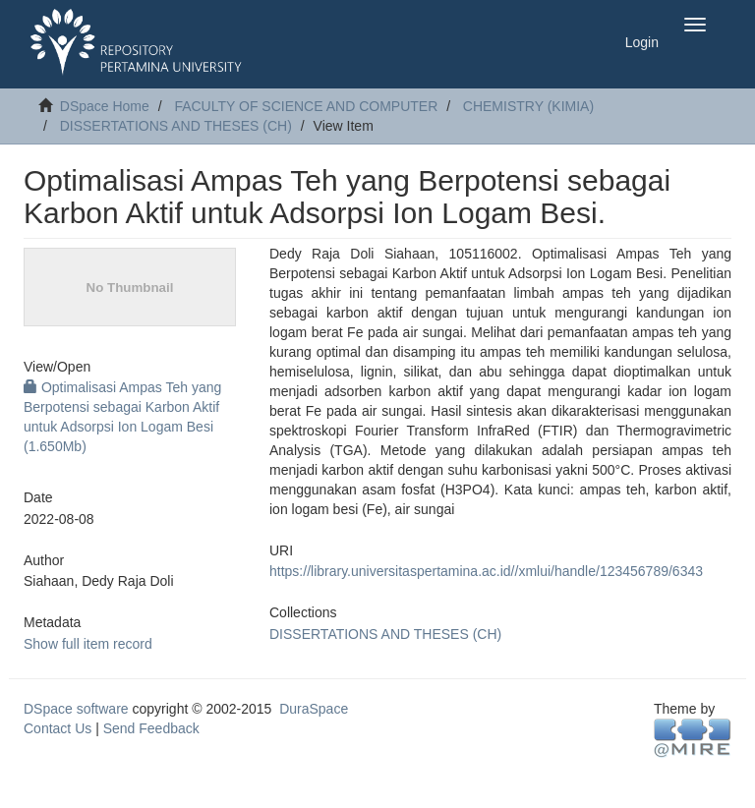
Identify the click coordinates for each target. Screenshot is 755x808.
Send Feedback (151, 728)
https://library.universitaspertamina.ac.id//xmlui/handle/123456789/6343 (486, 571)
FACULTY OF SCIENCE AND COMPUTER (305, 106)
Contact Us (57, 728)
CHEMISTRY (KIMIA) (528, 106)
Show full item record (88, 644)
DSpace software (76, 709)
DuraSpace (313, 709)
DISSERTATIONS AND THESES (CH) (176, 126)
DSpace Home (104, 106)
